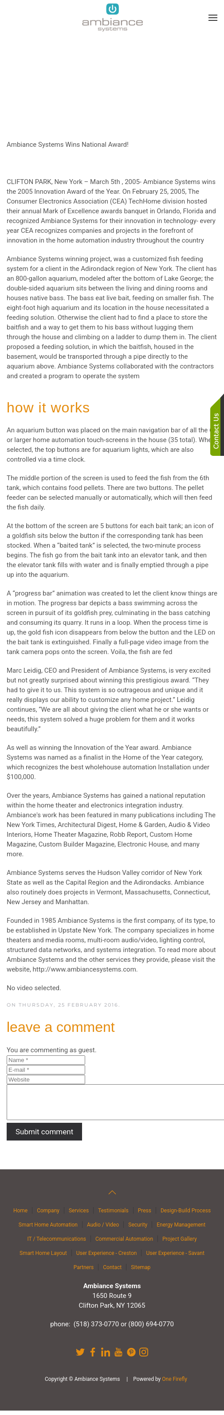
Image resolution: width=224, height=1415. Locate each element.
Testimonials (113, 1215)
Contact (112, 1272)
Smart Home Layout (43, 1257)
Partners (84, 1272)
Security (137, 1229)
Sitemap (140, 1272)
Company (48, 1215)
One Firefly (174, 1383)
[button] (212, 17)
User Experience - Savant (175, 1257)
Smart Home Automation (48, 1229)
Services (79, 1215)
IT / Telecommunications (56, 1243)
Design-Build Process (186, 1215)
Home (20, 1215)
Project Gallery (179, 1243)
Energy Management (181, 1229)
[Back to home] (112, 17)
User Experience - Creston (106, 1257)
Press (144, 1215)
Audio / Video (103, 1229)
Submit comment (44, 1138)
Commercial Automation (124, 1243)
